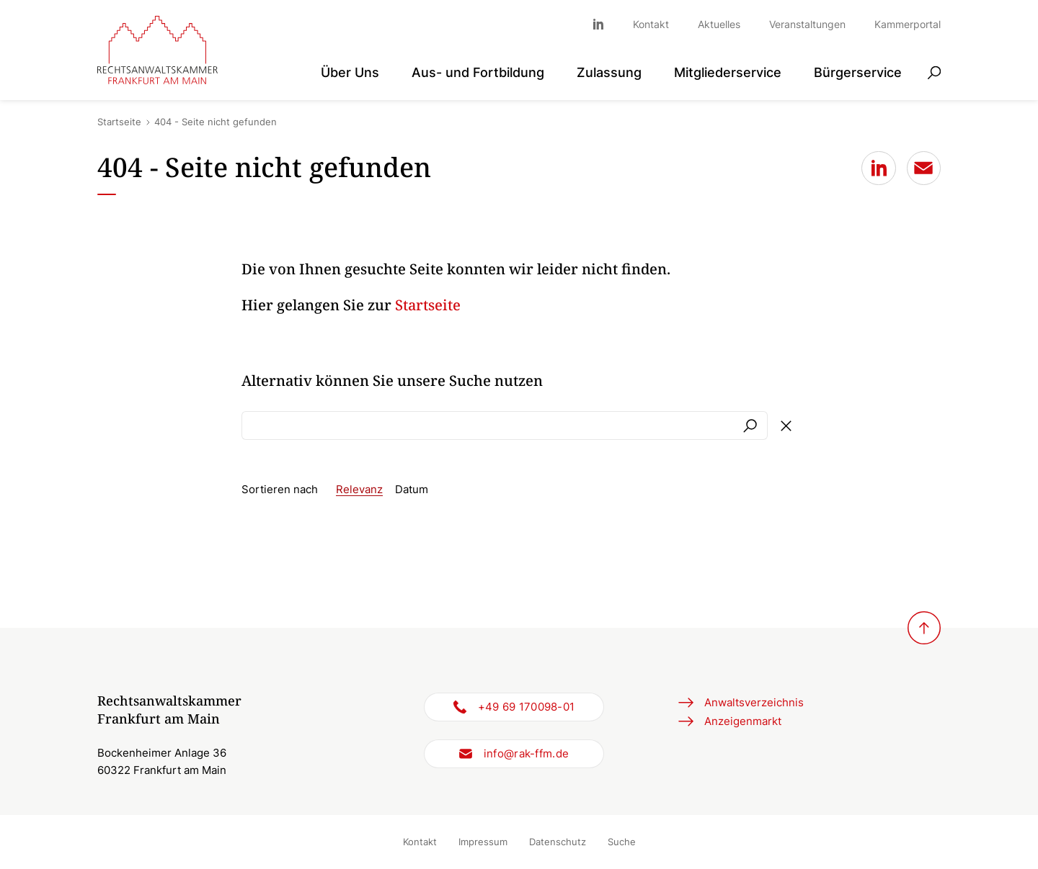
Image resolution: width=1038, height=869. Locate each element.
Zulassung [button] (609, 72)
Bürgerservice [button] (858, 72)
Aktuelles (719, 24)
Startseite (119, 121)
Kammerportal (907, 24)
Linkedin (605, 24)
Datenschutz (557, 841)
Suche (622, 841)
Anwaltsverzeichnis (754, 702)
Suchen (750, 425)
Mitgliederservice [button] (727, 72)
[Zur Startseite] (157, 51)
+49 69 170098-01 (526, 706)
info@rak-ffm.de (526, 753)
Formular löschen (786, 425)
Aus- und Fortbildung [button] (478, 72)
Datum (411, 489)
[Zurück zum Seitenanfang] (924, 627)
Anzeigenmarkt (742, 721)
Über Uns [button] (350, 72)
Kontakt (651, 24)
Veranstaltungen (807, 24)
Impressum (482, 841)
